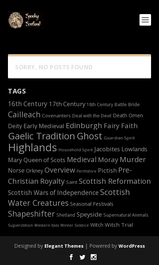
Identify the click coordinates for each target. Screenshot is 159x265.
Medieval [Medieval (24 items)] (81, 159)
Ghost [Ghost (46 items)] (89, 136)
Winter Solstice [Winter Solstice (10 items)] (74, 225)
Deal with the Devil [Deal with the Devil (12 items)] (91, 116)
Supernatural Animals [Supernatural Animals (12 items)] (125, 215)
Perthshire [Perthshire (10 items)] (86, 171)
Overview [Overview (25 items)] (59, 170)
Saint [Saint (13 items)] (71, 182)
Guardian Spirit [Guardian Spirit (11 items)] (119, 137)
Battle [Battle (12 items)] (121, 104)
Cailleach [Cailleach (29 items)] (24, 114)
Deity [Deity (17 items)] (15, 126)
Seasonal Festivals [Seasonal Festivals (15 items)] (91, 203)
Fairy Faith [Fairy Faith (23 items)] (121, 125)
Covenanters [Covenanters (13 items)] (56, 115)
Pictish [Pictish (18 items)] (107, 170)
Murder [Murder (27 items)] (133, 159)
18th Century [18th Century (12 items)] (100, 104)
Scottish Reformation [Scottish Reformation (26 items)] (115, 181)
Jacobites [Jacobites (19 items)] (107, 149)
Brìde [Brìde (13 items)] (134, 104)
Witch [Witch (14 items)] (96, 224)
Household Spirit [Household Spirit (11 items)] (76, 149)
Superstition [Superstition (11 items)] (20, 225)
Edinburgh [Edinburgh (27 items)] (84, 125)
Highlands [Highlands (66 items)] (32, 147)
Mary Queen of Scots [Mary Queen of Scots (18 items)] (36, 160)
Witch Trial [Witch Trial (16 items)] (119, 224)
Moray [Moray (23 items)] (108, 159)
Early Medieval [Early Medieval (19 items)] (43, 126)
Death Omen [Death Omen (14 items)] (128, 115)
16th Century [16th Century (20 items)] (27, 104)
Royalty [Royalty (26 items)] (52, 181)
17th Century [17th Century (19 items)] (67, 104)
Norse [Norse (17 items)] (16, 170)
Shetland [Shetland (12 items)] (65, 215)
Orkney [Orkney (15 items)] (34, 170)
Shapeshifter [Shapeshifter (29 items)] (31, 213)
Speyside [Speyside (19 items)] (89, 214)
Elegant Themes (63, 246)
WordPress (132, 246)
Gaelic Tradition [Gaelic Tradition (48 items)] (41, 135)
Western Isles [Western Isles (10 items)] (46, 225)
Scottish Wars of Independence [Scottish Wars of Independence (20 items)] (53, 192)
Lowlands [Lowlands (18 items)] (134, 149)
